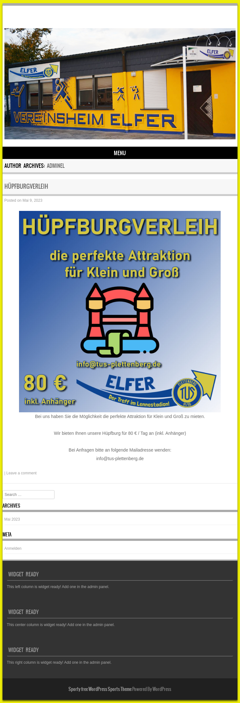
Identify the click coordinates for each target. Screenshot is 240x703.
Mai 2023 (12, 519)
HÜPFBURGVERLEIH (26, 186)
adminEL (55, 165)
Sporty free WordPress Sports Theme (100, 689)
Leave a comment (21, 473)
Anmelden (13, 548)
